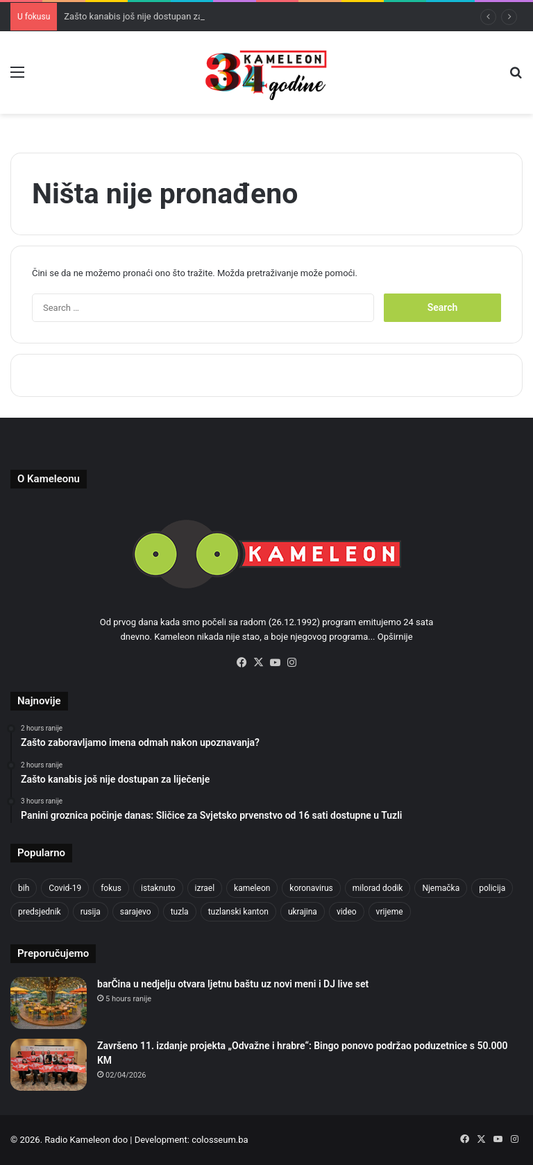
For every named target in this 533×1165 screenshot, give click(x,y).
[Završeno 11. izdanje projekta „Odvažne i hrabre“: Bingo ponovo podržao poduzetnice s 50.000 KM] (48, 1065)
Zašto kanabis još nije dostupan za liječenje (150, 16)
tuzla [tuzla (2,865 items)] (180, 912)
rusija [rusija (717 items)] (91, 912)
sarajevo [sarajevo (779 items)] (135, 912)
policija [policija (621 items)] (492, 888)
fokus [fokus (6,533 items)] (111, 888)
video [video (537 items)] (347, 912)
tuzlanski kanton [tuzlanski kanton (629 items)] (238, 912)
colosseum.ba (220, 1139)
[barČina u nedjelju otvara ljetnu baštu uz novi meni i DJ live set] (48, 1003)
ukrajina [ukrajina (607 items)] (302, 912)
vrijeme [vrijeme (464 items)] (389, 912)
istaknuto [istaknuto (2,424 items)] (158, 888)
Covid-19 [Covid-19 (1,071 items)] (65, 888)
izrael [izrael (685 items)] (205, 888)
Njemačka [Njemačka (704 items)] (440, 888)
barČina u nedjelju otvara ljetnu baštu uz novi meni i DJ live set (233, 983)
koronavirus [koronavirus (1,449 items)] (310, 888)
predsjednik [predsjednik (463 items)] (39, 912)
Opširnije (395, 636)
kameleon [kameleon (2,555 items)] (252, 888)
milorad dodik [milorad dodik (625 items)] (378, 888)
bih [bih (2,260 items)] (23, 888)
